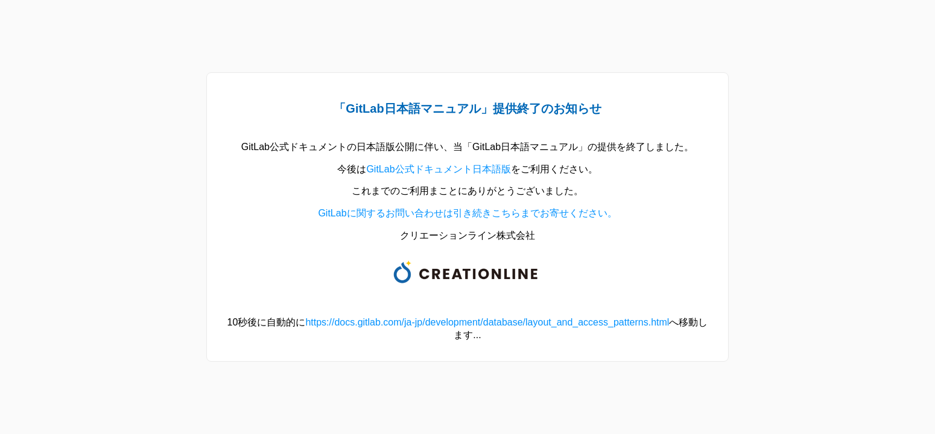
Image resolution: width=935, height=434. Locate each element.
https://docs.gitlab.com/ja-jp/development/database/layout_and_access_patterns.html (487, 322)
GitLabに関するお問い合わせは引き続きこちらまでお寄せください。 (467, 213)
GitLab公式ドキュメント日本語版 (438, 169)
